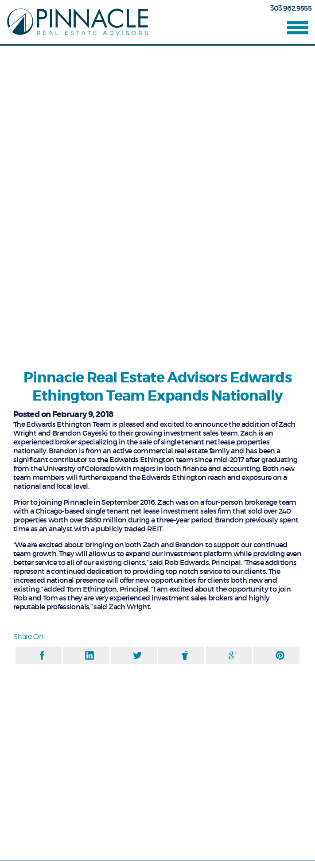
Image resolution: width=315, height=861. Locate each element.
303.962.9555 (290, 8)
